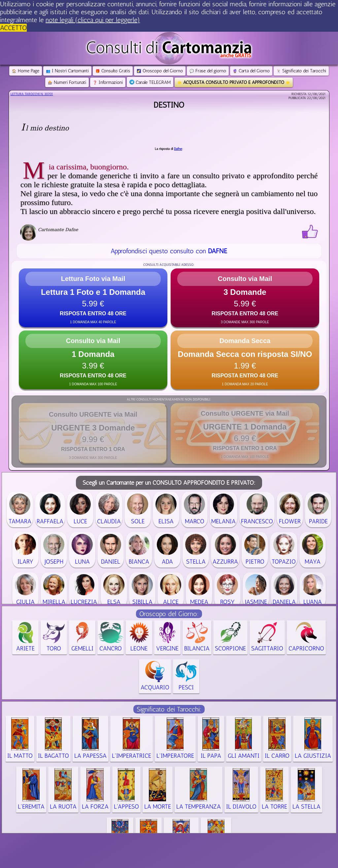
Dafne (178, 149)
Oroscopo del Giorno (160, 71)
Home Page (25, 71)
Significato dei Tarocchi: (169, 709)
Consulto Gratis (112, 71)
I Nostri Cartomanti (67, 71)
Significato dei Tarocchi (301, 71)
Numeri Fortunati (67, 82)
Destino (168, 105)
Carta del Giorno (251, 71)
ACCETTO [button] (13, 28)
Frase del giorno (207, 71)
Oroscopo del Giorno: (169, 614)
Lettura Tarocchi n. (32, 94)
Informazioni (108, 82)
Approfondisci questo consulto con (169, 251)
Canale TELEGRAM (150, 82)
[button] (93, 297)
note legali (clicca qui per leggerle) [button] (93, 20)
